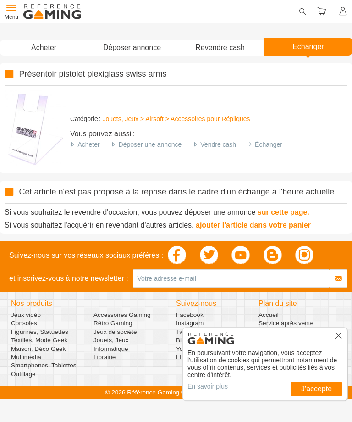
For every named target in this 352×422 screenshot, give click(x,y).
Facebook (190, 314)
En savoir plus (207, 386)
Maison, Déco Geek (38, 348)
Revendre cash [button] (220, 47)
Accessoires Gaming (122, 314)
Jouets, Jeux (111, 340)
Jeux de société (115, 331)
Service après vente (286, 323)
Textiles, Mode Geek (39, 340)
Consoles (24, 323)
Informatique (111, 348)
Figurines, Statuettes (39, 331)
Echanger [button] (308, 46)
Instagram (190, 323)
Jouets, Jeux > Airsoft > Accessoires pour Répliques (176, 118)
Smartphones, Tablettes (44, 365)
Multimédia (26, 357)
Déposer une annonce (150, 144)
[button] (132, 48)
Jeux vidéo (26, 314)
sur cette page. (283, 212)
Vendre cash (218, 144)
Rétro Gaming (113, 323)
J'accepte (316, 389)
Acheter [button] (43, 47)
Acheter (88, 144)
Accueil (268, 314)
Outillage (23, 374)
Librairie (105, 357)
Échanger (268, 144)
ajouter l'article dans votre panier (253, 225)
